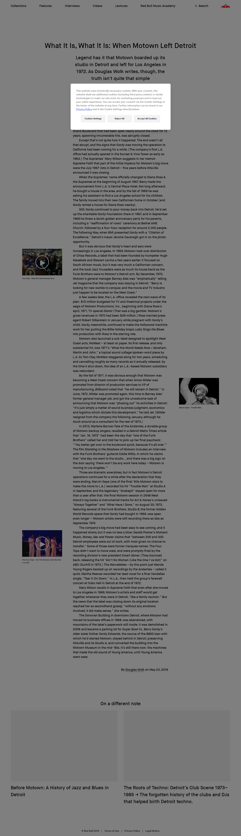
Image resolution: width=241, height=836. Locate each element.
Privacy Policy (84, 109)
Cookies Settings (93, 118)
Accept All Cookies (147, 118)
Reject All (119, 118)
